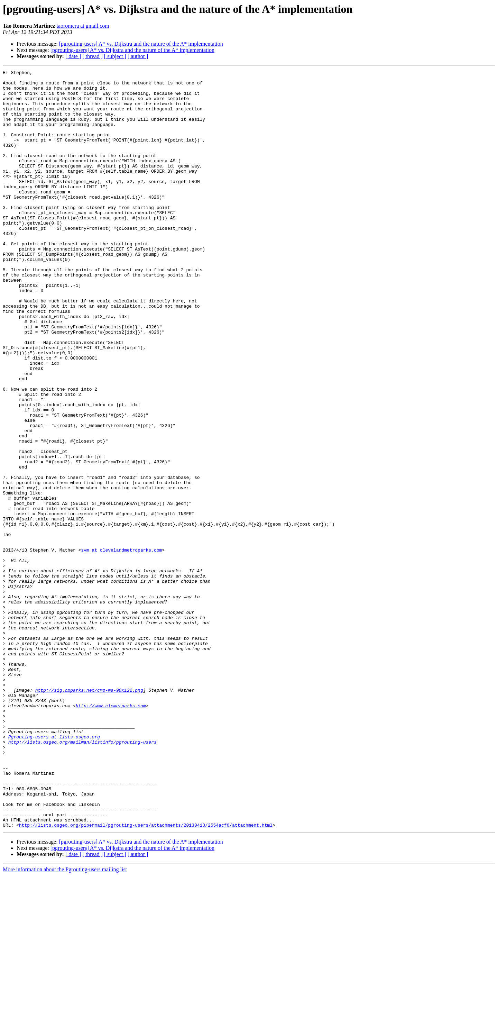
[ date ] (73, 56)
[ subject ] (115, 56)
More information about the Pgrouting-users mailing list (65, 1021)
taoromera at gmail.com (82, 26)
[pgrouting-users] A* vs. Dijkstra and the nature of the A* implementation (141, 44)
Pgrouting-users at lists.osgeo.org (54, 870)
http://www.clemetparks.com (111, 833)
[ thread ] (92, 56)
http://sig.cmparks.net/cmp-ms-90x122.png (89, 814)
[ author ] (138, 56)
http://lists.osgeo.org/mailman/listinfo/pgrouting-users (82, 877)
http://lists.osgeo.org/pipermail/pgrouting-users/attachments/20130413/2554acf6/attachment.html (146, 976)
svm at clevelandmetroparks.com (121, 646)
